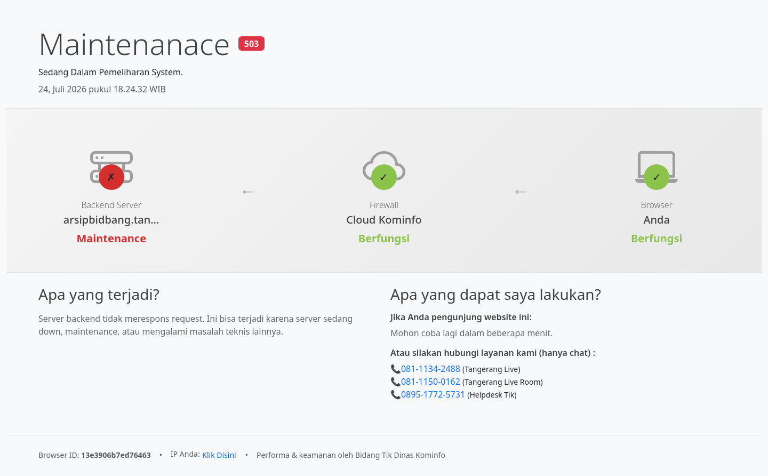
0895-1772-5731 (433, 394)
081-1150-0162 (430, 381)
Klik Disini (219, 455)
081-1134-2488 (430, 369)
